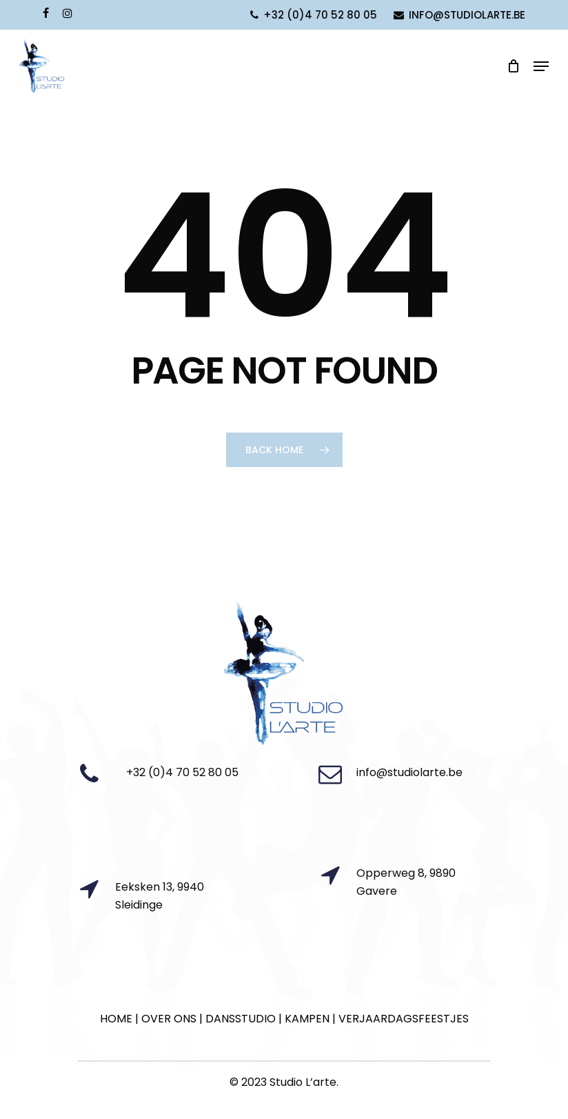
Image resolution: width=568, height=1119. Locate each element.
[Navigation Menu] (541, 66)
